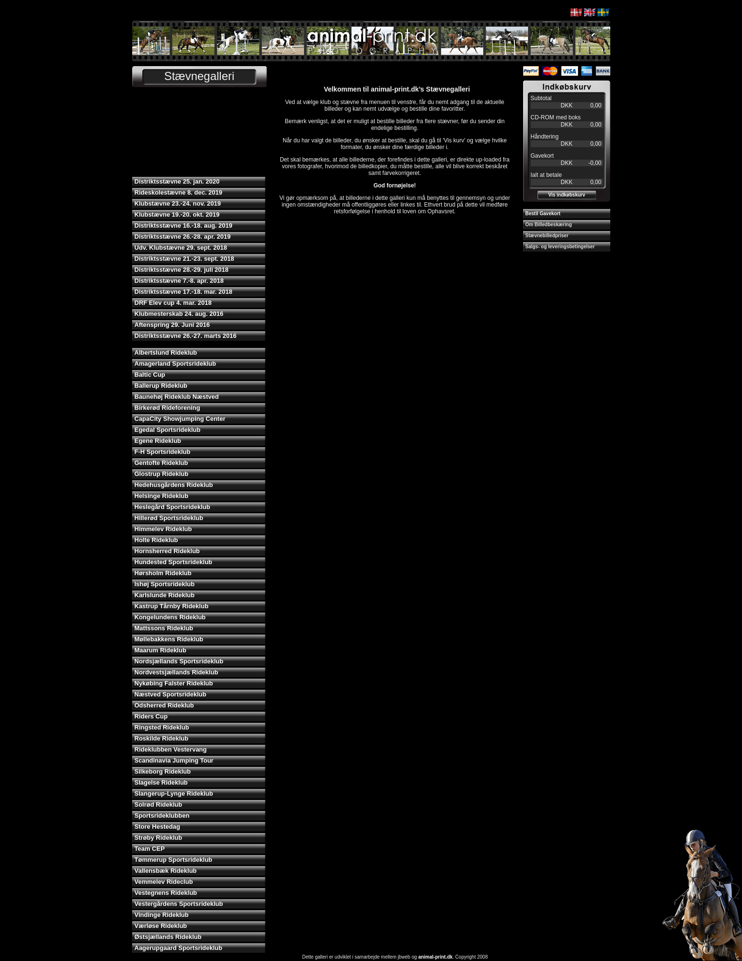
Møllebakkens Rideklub (169, 639)
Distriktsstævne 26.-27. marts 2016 (186, 335)
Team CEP (150, 848)
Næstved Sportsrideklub (170, 694)
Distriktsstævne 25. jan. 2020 (177, 181)
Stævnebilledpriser (547, 235)
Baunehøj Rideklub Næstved (177, 396)
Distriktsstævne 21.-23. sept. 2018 (184, 258)
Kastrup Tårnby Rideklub (172, 606)
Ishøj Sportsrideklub (165, 584)
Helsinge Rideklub (162, 495)
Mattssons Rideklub (164, 628)
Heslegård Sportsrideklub (172, 506)
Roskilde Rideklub (162, 738)
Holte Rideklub (156, 540)
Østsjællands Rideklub (168, 936)
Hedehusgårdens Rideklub (174, 484)
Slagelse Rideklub (161, 782)
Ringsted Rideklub (162, 727)
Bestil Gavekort (542, 213)
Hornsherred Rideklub (167, 551)
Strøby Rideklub (159, 837)
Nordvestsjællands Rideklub (176, 672)
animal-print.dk (435, 957)
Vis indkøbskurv (566, 194)
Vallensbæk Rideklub (166, 870)
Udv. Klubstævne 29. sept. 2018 (181, 247)
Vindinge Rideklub (162, 914)
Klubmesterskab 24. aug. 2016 (179, 313)
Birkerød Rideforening (167, 407)
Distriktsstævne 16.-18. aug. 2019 (184, 225)
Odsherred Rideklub (164, 705)
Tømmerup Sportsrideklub (174, 859)
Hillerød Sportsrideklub (169, 517)
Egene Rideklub (158, 440)
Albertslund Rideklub (166, 352)
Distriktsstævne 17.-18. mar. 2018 (184, 291)
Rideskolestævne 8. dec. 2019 (179, 192)
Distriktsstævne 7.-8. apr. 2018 (179, 280)
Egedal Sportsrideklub (168, 429)
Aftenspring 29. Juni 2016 (172, 324)
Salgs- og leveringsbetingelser (560, 246)
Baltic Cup (150, 374)
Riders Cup (151, 716)
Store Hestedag (157, 826)
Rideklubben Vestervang (171, 749)
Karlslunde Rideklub (165, 595)
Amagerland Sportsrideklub (175, 363)
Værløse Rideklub (161, 925)
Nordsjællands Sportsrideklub (179, 661)
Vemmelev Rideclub (164, 881)
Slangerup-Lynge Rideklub (174, 793)
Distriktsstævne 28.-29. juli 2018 (182, 269)
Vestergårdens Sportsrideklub (179, 903)
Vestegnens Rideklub (166, 892)
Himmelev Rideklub (163, 529)
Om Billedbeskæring (548, 224)
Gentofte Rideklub (161, 462)
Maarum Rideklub (160, 650)
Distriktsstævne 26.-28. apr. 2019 (183, 236)
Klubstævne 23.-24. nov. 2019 (178, 203)
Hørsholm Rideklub (163, 573)
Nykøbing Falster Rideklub (174, 683)
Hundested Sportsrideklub (174, 562)
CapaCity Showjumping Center (180, 418)
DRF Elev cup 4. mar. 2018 (173, 302)
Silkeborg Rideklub (163, 771)
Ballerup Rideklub (161, 385)
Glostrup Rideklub (162, 473)
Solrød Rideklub (159, 804)
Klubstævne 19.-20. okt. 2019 (177, 214)
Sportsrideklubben (162, 815)
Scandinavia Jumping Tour (174, 760)
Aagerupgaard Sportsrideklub (178, 947)
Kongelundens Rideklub (170, 617)
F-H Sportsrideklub (163, 451)
